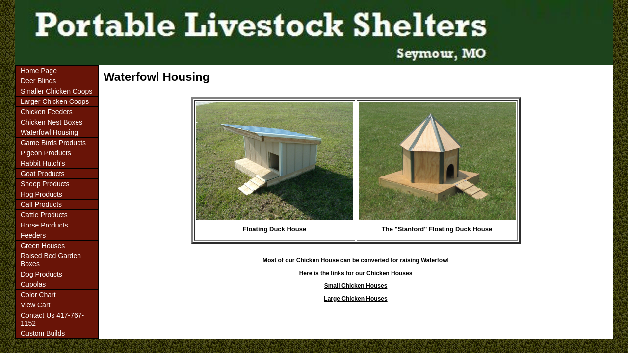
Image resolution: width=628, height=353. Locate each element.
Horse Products (44, 225)
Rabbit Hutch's (43, 163)
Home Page (39, 71)
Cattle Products (44, 215)
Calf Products (41, 204)
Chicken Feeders (47, 112)
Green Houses (43, 246)
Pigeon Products (46, 153)
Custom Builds (43, 333)
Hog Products (41, 194)
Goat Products (43, 173)
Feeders (33, 235)
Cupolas (33, 284)
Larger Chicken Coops (55, 101)
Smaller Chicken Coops (56, 91)
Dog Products (41, 274)
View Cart (35, 305)
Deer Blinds (38, 81)
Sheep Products (45, 184)
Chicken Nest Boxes (51, 122)
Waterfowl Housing (49, 132)
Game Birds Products (53, 143)
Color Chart (38, 295)
